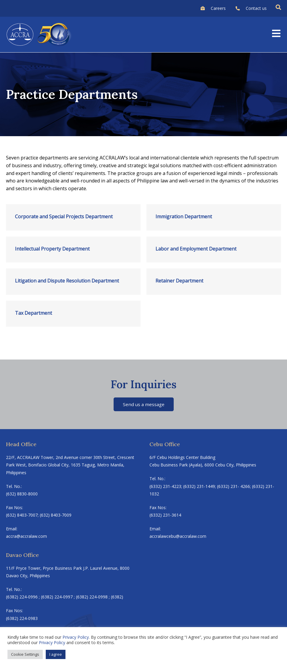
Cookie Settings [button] (25, 654)
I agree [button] (55, 654)
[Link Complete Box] (73, 217)
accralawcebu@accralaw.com (177, 537)
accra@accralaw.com (26, 537)
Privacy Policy (75, 637)
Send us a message (143, 404)
